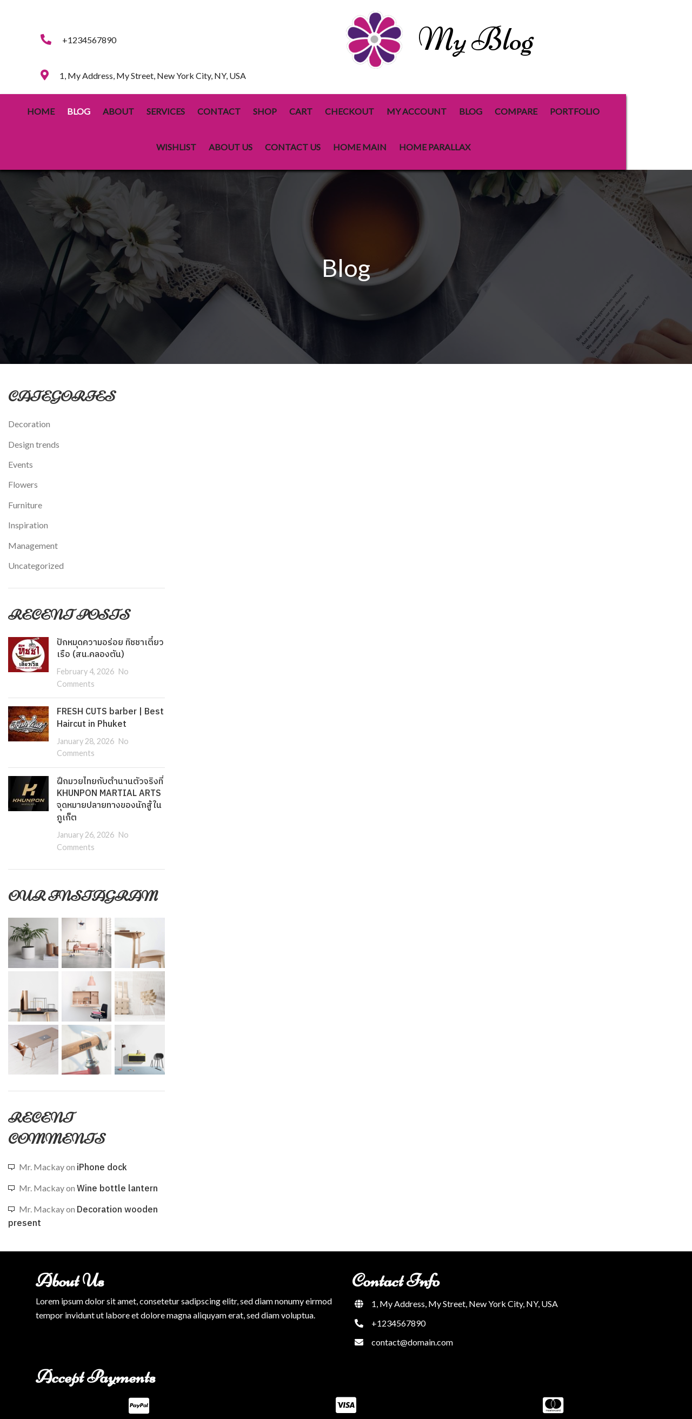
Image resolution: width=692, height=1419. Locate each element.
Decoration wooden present (83, 1203)
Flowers (23, 472)
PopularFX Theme (380, 1403)
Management (33, 532)
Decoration (29, 411)
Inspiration (28, 512)
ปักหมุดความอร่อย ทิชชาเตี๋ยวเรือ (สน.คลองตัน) (110, 635)
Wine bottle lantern (117, 1176)
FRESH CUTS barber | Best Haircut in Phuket (110, 705)
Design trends (33, 431)
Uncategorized (36, 552)
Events (20, 451)
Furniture (25, 492)
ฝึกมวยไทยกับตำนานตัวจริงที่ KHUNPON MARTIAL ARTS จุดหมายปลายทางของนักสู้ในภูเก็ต (110, 786)
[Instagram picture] (33, 930)
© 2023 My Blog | (312, 1403)
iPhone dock (102, 1155)
